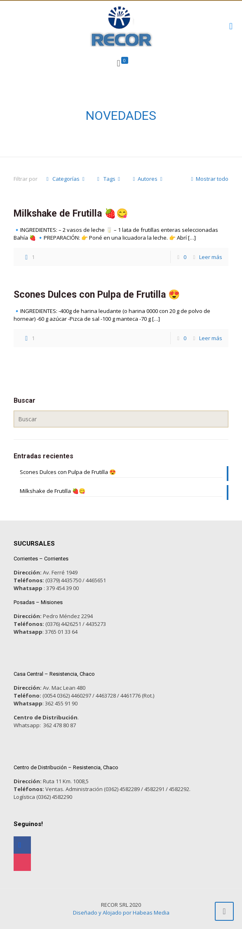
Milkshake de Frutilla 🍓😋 (71, 213)
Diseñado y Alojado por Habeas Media (121, 912)
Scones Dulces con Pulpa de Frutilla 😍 (97, 294)
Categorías (65, 178)
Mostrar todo (208, 178)
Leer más (210, 257)
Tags (108, 178)
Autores (147, 178)
